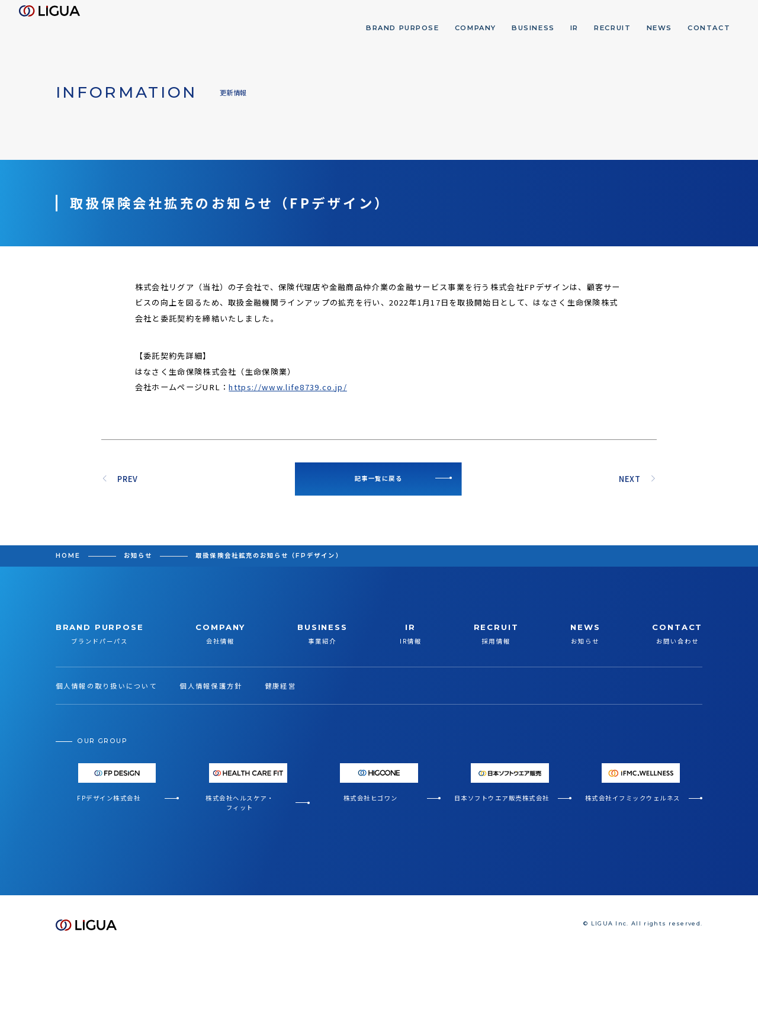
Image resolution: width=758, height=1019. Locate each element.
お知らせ (138, 556)
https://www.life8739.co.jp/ (287, 387)
